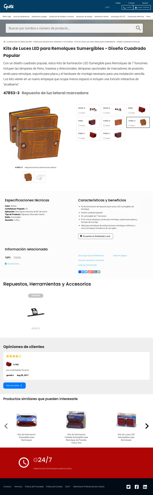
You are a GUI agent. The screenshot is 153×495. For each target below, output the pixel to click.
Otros (148, 16)
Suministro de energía (84, 16)
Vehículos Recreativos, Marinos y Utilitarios (53, 42)
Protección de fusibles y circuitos (61, 16)
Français (131, 3)
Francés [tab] (17, 257)
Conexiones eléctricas (136, 16)
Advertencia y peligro (39, 16)
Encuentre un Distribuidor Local (94, 236)
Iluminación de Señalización (19, 42)
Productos (23, 6)
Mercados (41, 6)
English (118, 3)
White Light (7, 16)
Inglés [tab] (8, 257)
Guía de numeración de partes (91, 260)
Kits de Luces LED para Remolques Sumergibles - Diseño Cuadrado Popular (107, 42)
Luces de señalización (21, 16)
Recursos (59, 6)
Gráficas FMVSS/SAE (87, 265)
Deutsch (145, 3)
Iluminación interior (101, 16)
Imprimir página (120, 255)
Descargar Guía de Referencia (91, 255)
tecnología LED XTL (118, 16)
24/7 (107, 7)
